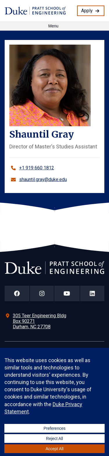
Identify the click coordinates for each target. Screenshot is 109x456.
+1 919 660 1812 (36, 168)
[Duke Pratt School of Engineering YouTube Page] (67, 293)
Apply (87, 10)
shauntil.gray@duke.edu (43, 179)
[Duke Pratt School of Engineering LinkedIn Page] (92, 293)
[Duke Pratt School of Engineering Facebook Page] (17, 293)
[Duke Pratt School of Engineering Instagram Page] (42, 293)
